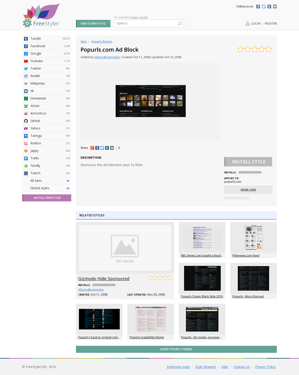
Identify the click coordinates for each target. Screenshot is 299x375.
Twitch (50, 173)
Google (50, 53)
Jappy (50, 150)
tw (102, 148)
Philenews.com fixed (245, 255)
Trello (50, 158)
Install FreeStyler (47, 198)
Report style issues (236, 198)
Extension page (178, 366)
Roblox (50, 143)
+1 (92, 148)
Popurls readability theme (147, 337)
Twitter (264, 6)
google (143, 17)
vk (112, 148)
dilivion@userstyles (107, 57)
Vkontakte (275, 6)
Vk (50, 90)
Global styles (40, 188)
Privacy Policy (265, 366)
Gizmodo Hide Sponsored (103, 278)
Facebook (258, 6)
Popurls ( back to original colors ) (100, 337)
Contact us (241, 366)
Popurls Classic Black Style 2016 (202, 296)
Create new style (93, 23)
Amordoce (50, 113)
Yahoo (50, 128)
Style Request (205, 366)
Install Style (249, 161)
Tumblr (269, 6)
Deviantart (50, 98)
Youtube (50, 60)
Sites (84, 41)
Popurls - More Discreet (248, 296)
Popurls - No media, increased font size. (207, 337)
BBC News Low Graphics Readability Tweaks (210, 255)
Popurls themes (101, 41)
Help (224, 366)
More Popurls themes (176, 349)
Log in (255, 23)
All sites (36, 180)
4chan (50, 105)
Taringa (50, 135)
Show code (248, 189)
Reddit (50, 75)
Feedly (50, 165)
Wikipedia (50, 83)
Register (271, 23)
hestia (134, 17)
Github (50, 120)
